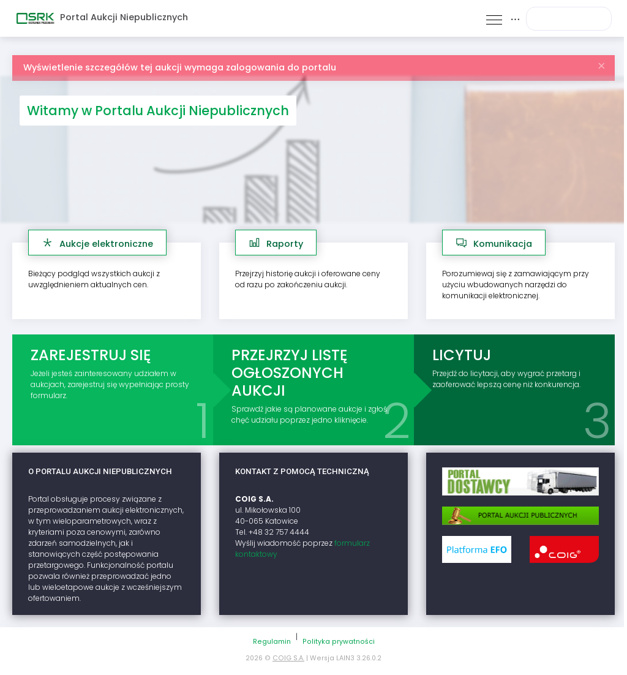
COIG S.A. (288, 658)
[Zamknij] (601, 63)
